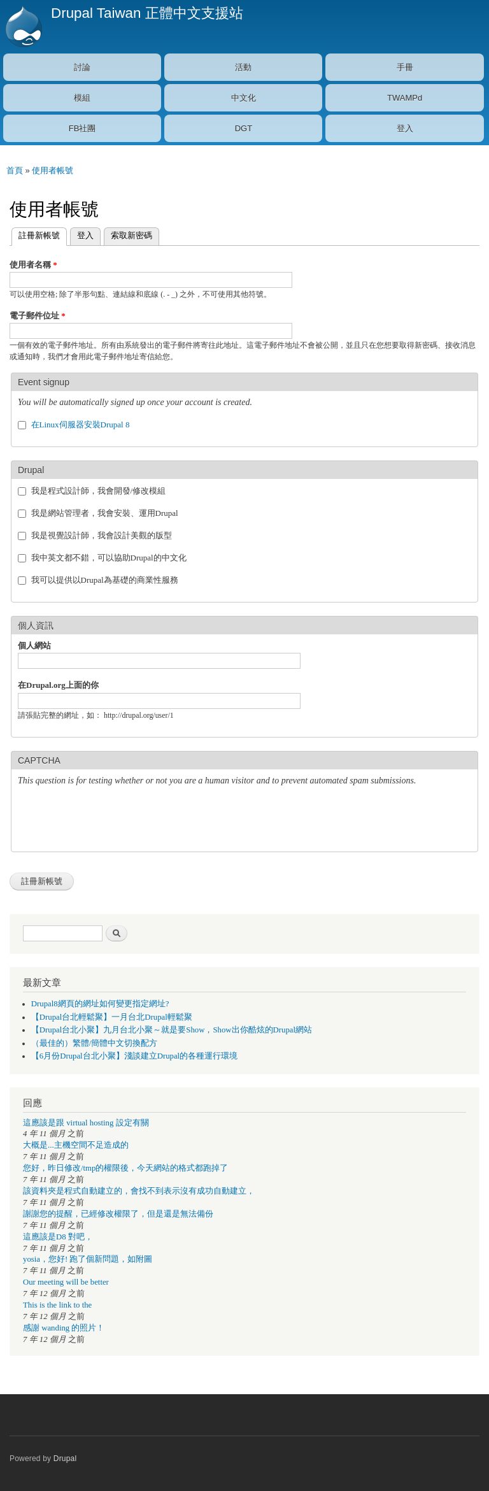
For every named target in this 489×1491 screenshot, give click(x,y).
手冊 (405, 67)
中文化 (243, 98)
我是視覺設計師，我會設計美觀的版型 (101, 535)
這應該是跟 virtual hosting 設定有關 (86, 1122)
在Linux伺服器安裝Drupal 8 (80, 424)
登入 (405, 128)
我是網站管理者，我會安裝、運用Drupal (104, 513)
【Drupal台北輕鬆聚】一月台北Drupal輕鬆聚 (111, 1017)
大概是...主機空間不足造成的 (76, 1145)
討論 (82, 67)
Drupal (65, 1458)
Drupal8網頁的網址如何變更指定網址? (100, 1003)
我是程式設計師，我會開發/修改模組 (98, 491)
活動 (243, 67)
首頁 (14, 170)
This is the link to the (57, 1305)
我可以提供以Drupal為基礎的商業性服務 (104, 580)
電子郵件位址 (38, 315)
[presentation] (114, 820)
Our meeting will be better (66, 1282)
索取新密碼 (131, 235)
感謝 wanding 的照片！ (63, 1327)
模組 (82, 98)
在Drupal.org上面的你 (58, 685)
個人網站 (34, 645)
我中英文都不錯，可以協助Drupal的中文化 (109, 557)
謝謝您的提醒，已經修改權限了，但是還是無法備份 (118, 1213)
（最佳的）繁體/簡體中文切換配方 (94, 1043)
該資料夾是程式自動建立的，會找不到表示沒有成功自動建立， (139, 1191)
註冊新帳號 (35, 234)
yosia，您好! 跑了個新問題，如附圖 (87, 1259)
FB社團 (82, 128)
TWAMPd (404, 98)
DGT (243, 128)
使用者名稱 (33, 264)
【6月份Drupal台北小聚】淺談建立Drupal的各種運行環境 (134, 1056)
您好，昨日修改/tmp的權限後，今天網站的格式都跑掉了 (125, 1168)
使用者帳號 (52, 170)
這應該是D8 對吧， (58, 1236)
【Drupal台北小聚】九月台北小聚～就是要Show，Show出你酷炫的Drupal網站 (171, 1029)
